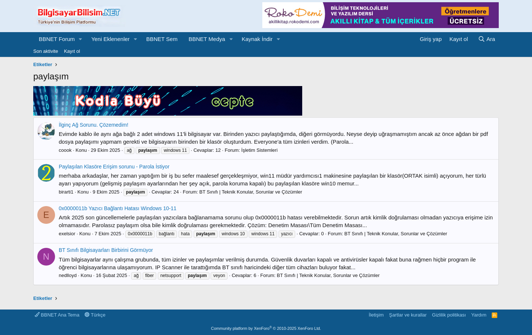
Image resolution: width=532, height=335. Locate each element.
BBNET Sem (162, 39)
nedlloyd (67, 275)
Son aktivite (45, 51)
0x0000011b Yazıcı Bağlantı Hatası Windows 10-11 (118, 208)
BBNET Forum (57, 39)
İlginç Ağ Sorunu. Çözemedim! (93, 125)
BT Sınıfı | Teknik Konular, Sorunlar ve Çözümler (251, 192)
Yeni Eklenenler (110, 39)
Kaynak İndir (257, 39)
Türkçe (95, 315)
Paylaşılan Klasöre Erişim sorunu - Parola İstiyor (114, 167)
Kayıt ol (72, 51)
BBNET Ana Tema (57, 315)
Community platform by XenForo (266, 328)
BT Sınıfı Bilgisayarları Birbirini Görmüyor (106, 250)
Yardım (479, 315)
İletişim (376, 315)
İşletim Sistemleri (259, 150)
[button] (80, 39)
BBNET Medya (206, 39)
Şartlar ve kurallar (408, 315)
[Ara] (486, 39)
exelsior (67, 233)
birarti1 (66, 192)
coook (65, 150)
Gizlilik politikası (449, 315)
